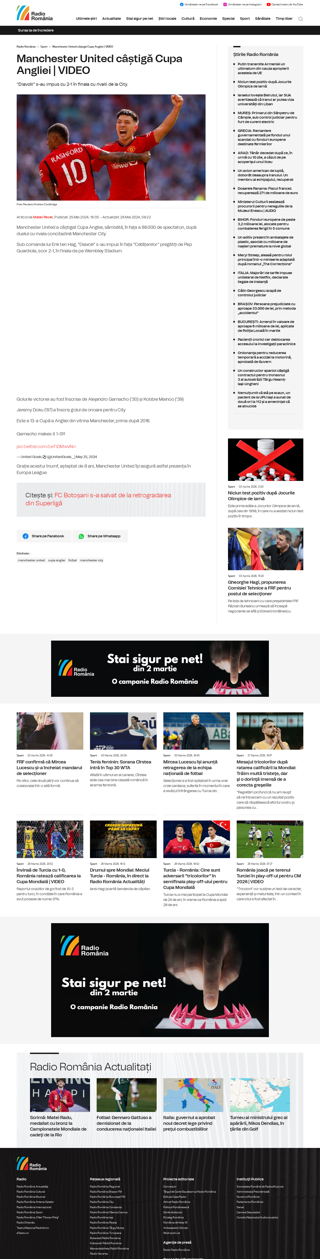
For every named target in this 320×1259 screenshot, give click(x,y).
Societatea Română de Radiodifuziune (260, 1186)
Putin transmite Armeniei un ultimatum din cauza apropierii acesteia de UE (265, 69)
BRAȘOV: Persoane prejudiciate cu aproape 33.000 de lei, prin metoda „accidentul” (265, 308)
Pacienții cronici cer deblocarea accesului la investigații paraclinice (265, 342)
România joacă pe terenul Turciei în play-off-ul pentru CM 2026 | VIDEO (270, 858)
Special (228, 18)
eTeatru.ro (23, 1233)
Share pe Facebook (48, 536)
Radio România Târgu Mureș (107, 1228)
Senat (240, 1207)
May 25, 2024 (86, 457)
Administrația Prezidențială (253, 1191)
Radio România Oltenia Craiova (109, 1212)
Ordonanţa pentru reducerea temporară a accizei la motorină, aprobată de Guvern (265, 357)
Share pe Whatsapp (104, 536)
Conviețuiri (169, 1186)
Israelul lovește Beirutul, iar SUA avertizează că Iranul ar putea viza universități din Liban (265, 100)
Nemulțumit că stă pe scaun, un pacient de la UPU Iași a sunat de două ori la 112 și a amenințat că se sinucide (265, 399)
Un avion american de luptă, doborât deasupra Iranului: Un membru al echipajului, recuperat (265, 175)
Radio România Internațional (34, 1207)
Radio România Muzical (31, 1196)
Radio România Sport (29, 1212)
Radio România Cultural (31, 1191)
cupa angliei (56, 560)
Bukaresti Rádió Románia (105, 1238)
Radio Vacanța (99, 1253)
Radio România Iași (101, 1217)
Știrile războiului (172, 1212)
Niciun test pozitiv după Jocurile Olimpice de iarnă (265, 84)
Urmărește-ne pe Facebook (199, 4)
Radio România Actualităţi (32, 1186)
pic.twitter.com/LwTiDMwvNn (46, 446)
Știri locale (167, 18)
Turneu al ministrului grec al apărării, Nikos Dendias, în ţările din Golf (260, 1105)
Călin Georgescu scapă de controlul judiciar (265, 293)
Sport (245, 18)
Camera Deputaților (248, 1212)
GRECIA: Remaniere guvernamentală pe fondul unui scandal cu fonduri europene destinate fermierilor (265, 137)
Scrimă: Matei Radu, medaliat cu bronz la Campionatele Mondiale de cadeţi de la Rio (60, 1108)
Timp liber (284, 18)
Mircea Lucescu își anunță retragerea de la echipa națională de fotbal (196, 753)
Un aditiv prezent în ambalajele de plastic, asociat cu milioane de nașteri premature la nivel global (265, 242)
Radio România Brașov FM (106, 1191)
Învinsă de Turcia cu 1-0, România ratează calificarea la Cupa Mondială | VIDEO (50, 858)
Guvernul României (248, 1196)
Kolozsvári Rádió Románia (106, 1243)
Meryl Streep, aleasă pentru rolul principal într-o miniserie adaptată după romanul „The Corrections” (265, 260)
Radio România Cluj (102, 1202)
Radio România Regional (105, 1186)
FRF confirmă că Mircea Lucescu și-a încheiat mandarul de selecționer (50, 750)
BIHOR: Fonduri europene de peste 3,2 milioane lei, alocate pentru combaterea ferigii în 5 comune (265, 224)
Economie (208, 18)
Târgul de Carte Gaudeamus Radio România (189, 1191)
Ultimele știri (86, 18)
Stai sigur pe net (139, 18)
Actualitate (111, 18)
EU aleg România (173, 1217)
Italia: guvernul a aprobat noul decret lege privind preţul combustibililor (193, 1105)
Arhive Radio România (176, 1202)
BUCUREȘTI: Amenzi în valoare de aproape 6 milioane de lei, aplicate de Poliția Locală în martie (265, 326)
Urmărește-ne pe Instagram (242, 4)
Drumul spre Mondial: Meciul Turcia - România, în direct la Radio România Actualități (123, 853)
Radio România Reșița (103, 1222)
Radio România (26, 46)
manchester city (91, 560)
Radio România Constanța (106, 1207)
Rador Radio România (176, 1250)
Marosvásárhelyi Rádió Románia (109, 1248)
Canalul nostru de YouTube (284, 4)
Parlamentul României (250, 1202)
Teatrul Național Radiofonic (33, 1228)
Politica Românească (176, 1207)
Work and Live (171, 1233)
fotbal (72, 560)
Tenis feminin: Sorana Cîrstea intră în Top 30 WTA (123, 750)
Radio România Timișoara (105, 1233)
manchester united (31, 560)
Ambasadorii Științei (175, 1228)
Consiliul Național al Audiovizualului (257, 1217)
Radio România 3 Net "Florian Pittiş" (38, 1217)
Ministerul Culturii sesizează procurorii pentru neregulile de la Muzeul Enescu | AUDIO (265, 206)
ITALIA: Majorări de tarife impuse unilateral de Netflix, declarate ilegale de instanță (265, 277)
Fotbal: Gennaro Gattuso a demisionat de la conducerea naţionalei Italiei (127, 1105)
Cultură (188, 18)
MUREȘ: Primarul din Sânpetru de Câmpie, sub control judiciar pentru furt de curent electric (265, 117)
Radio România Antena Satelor (35, 1202)
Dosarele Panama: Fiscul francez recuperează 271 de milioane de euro (265, 190)
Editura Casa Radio (174, 1196)
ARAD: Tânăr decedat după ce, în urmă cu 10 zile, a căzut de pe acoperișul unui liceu (265, 157)
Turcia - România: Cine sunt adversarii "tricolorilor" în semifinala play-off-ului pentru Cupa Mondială (196, 861)
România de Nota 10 (175, 1222)
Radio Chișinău (26, 1222)
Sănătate (262, 18)
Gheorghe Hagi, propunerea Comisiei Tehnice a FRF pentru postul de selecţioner (265, 571)
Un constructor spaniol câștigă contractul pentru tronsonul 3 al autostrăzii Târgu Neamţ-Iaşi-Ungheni (265, 377)
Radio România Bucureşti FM (107, 1196)
